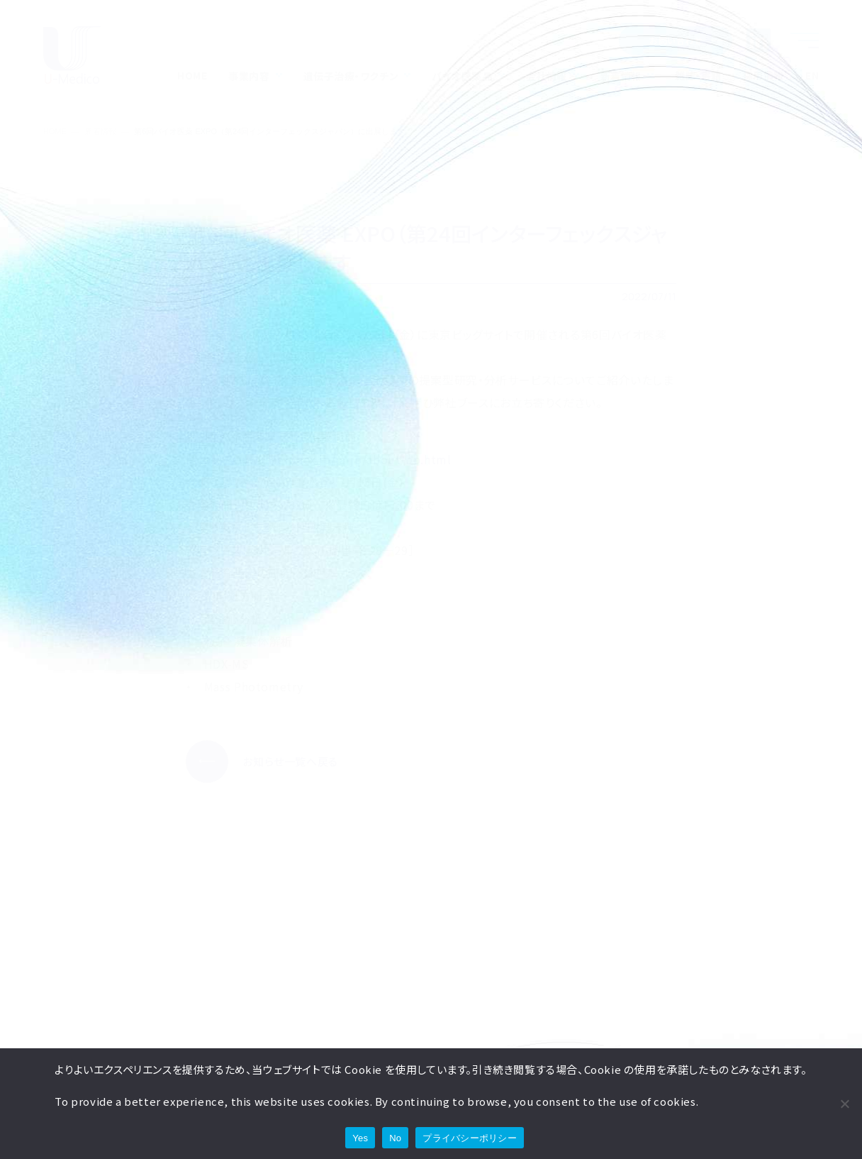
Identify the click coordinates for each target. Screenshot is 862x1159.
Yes (360, 1138)
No (395, 1138)
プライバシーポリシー (469, 1138)
